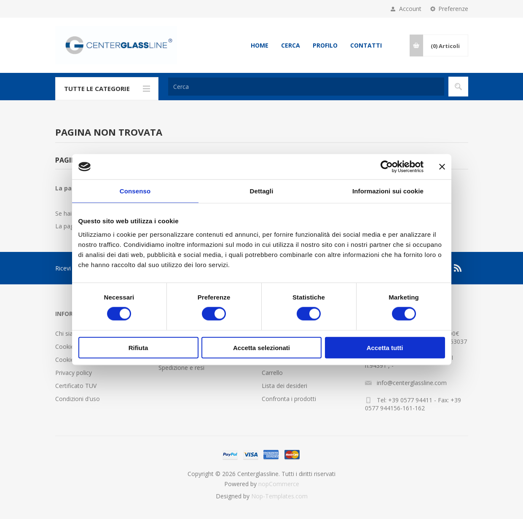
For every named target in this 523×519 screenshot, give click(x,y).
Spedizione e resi (181, 368)
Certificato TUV (76, 386)
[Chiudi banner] (442, 167)
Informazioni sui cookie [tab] (388, 191)
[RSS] (458, 268)
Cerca (290, 45)
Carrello (272, 373)
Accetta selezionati (261, 347)
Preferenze (453, 9)
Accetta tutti (385, 347)
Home (259, 45)
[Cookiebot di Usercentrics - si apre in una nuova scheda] (387, 167)
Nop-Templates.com (279, 496)
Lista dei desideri (284, 386)
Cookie (64, 346)
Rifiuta (138, 347)
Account (410, 9)
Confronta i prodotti (289, 399)
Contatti (366, 45)
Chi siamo (68, 333)
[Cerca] (306, 87)
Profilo (325, 45)
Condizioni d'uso (77, 399)
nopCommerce (278, 484)
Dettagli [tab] (262, 191)
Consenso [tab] (135, 191)
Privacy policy (73, 373)
